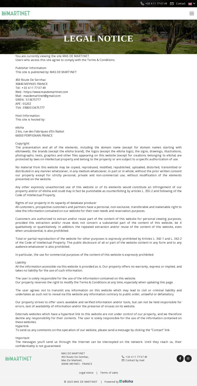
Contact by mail (132, 360)
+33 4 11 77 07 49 (134, 357)
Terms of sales (109, 372)
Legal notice (86, 372)
